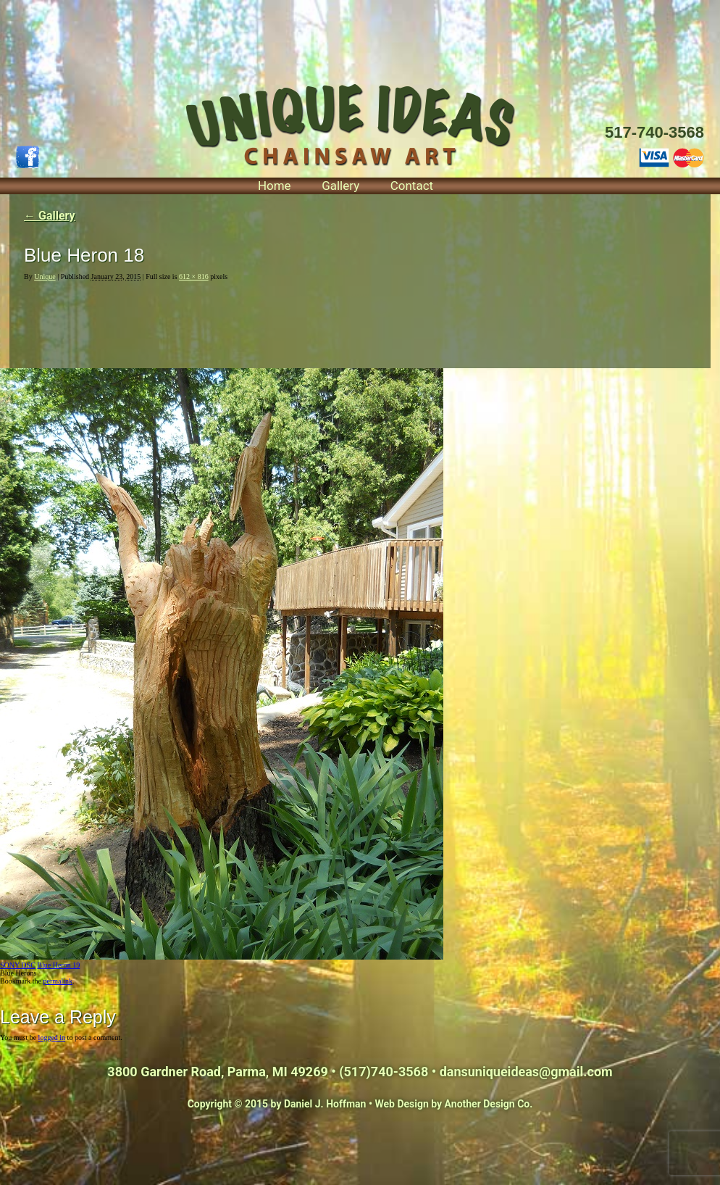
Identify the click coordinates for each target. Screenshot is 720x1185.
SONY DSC (17, 965)
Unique (44, 276)
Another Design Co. (489, 1104)
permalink (57, 981)
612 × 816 (194, 276)
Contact (411, 185)
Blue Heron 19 (58, 965)
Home (274, 185)
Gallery (340, 185)
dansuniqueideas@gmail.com (526, 1071)
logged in (52, 1037)
